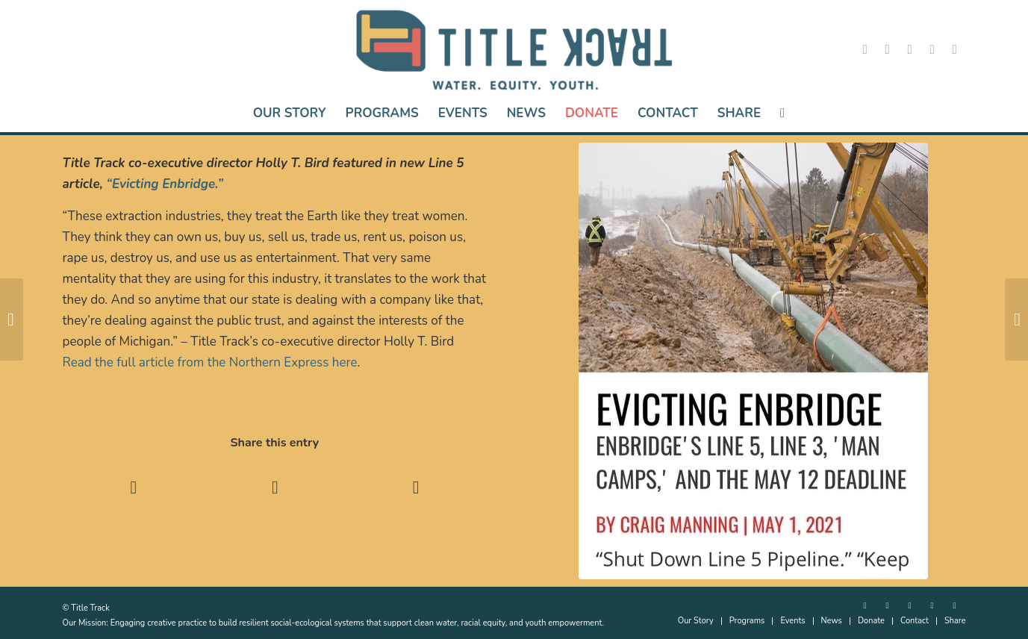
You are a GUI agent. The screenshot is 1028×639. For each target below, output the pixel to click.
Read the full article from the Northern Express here (210, 362)
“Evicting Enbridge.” (164, 184)
